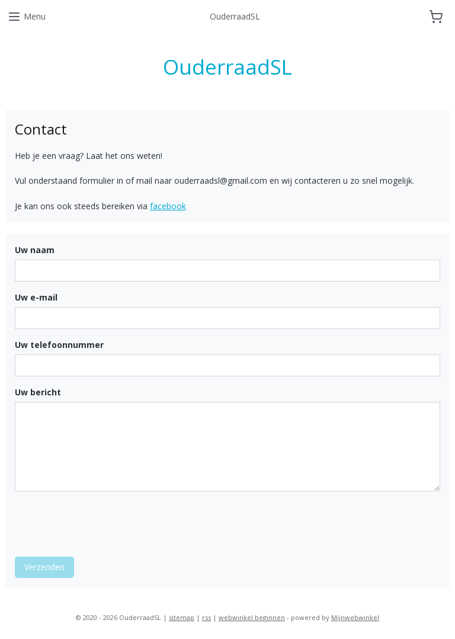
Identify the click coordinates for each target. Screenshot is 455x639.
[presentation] (105, 523)
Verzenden (44, 566)
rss (206, 617)
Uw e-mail (36, 297)
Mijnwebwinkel (355, 617)
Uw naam (35, 249)
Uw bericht (38, 391)
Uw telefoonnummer (59, 344)
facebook (168, 206)
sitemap (181, 617)
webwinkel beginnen (252, 617)
